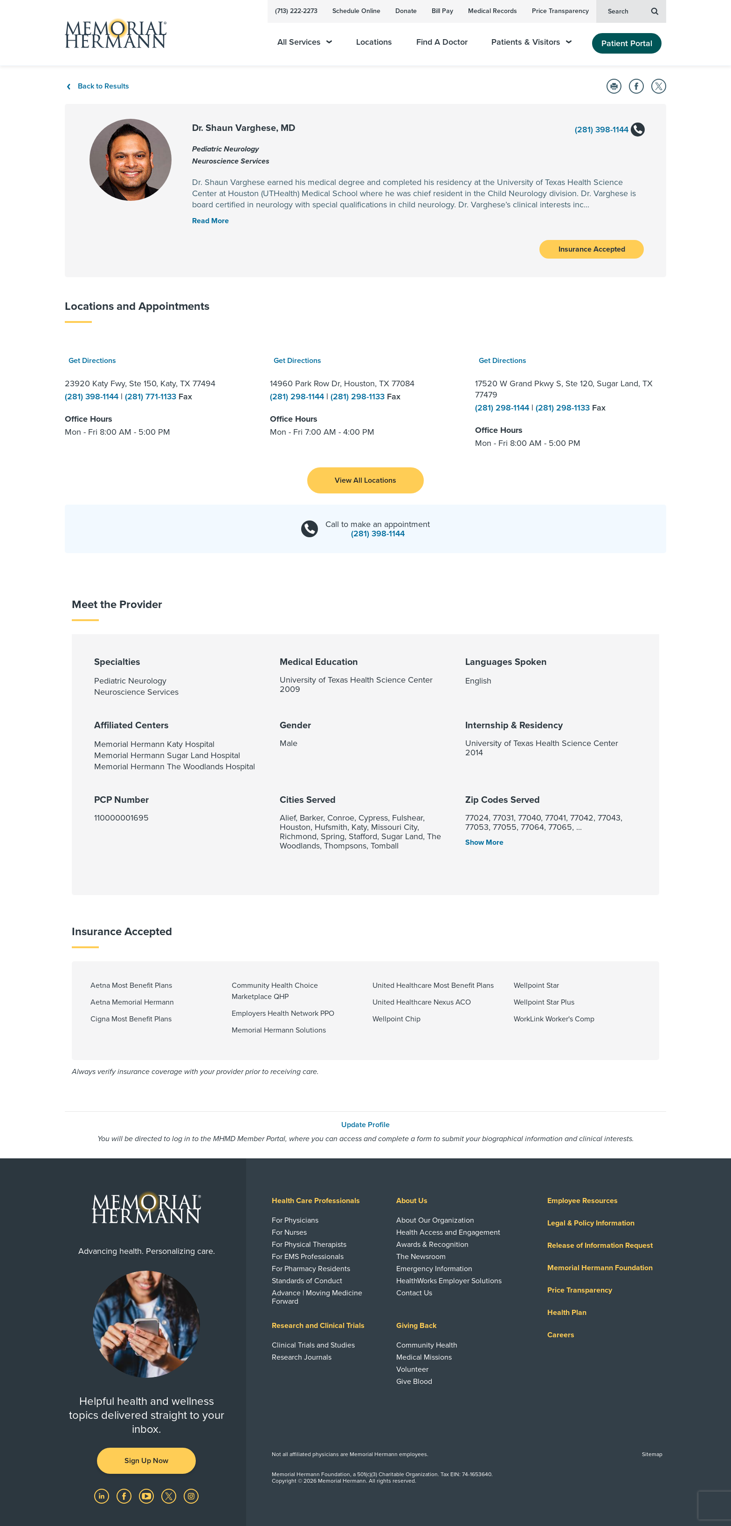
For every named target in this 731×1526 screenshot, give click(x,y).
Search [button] (633, 10)
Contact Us (414, 1293)
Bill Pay (442, 11)
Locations (374, 42)
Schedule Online (356, 11)
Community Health (426, 1345)
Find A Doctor (442, 42)
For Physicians (295, 1220)
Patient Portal (626, 43)
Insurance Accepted (592, 249)
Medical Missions (424, 1357)
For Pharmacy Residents (311, 1269)
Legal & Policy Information (590, 1223)
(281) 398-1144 (609, 130)
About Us (412, 1200)
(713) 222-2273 (296, 11)
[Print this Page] (614, 86)
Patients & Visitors (531, 42)
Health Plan (566, 1312)
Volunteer (412, 1369)
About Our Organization (435, 1220)
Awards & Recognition (432, 1244)
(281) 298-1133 (359, 396)
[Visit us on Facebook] (125, 1495)
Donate (406, 11)
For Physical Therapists (309, 1244)
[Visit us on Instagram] (191, 1495)
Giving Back (416, 1325)
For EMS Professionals (308, 1256)
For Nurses (289, 1232)
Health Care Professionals (316, 1200)
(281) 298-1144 (298, 396)
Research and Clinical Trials (318, 1325)
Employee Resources (582, 1200)
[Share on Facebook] (636, 86)
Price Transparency (560, 11)
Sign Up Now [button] (146, 1460)
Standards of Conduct (307, 1281)
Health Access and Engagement (448, 1232)
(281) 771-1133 (152, 396)
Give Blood (414, 1381)
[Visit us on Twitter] (169, 1495)
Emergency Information (434, 1269)
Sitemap (652, 1454)
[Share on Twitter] (658, 86)
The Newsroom (421, 1256)
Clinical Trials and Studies (313, 1345)
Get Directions (92, 360)
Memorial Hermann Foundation (600, 1268)
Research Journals (301, 1357)
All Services (304, 42)
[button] (365, 480)
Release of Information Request (600, 1245)
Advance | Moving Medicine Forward (317, 1297)
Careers (560, 1335)
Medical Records (492, 11)
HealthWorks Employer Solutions (449, 1281)
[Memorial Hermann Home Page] (111, 33)
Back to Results (97, 86)
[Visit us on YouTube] (147, 1495)
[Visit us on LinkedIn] (102, 1495)
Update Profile (365, 1124)
